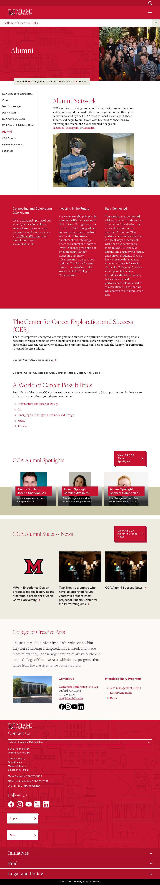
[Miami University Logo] (20, 12)
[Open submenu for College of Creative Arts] (156, 23)
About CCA (68, 81)
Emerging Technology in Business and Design (46, 415)
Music (21, 420)
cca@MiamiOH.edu (28, 236)
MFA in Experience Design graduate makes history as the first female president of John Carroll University (33, 594)
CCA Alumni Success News (123, 588)
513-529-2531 (40, 781)
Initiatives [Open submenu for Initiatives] (18, 853)
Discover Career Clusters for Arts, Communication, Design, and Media (57, 373)
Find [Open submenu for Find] (13, 863)
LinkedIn (89, 127)
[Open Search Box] (150, 3)
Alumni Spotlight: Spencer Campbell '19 (125, 491)
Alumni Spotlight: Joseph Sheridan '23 (31, 491)
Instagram (72, 127)
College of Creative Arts (20, 23)
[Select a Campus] (80, 742)
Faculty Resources (12, 144)
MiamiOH (22, 81)
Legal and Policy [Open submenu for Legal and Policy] (25, 874)
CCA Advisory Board (14, 119)
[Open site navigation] (149, 12)
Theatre (23, 426)
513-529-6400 (31, 786)
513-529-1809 (34, 776)
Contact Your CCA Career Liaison (34, 360)
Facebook (59, 127)
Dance (114, 698)
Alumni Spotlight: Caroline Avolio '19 (76, 491)
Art (20, 409)
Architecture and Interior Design (38, 404)
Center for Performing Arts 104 (78, 686)
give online (86, 248)
